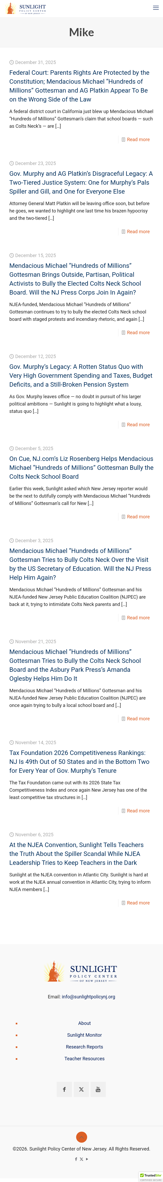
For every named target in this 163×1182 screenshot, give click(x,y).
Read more (138, 139)
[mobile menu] (155, 7)
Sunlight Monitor (84, 1035)
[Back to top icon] (81, 1137)
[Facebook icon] (76, 1159)
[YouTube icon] (87, 1159)
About (84, 1023)
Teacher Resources (85, 1058)
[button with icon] (64, 1089)
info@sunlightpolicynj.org (88, 996)
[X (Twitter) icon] (81, 1159)
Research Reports (84, 1047)
